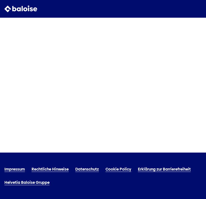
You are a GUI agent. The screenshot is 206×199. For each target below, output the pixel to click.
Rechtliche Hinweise (50, 169)
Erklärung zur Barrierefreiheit (164, 169)
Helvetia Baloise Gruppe (27, 182)
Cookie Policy (118, 169)
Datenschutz (87, 169)
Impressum (14, 169)
